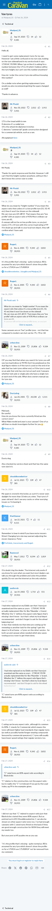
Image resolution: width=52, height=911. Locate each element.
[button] (4, 4)
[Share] (45, 46)
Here (15, 138)
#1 (49, 46)
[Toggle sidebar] (44, 5)
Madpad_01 (8, 17)
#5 (49, 258)
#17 (48, 809)
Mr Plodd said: (10, 300)
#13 (48, 601)
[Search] (48, 5)
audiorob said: (10, 665)
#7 (49, 356)
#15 (48, 720)
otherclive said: (10, 767)
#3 (49, 164)
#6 (49, 294)
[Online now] (7, 347)
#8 (49, 407)
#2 (49, 117)
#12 (48, 566)
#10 (48, 490)
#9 (49, 454)
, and (22, 271)
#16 (48, 761)
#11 (48, 529)
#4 (49, 202)
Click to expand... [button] (26, 325)
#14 (48, 659)
